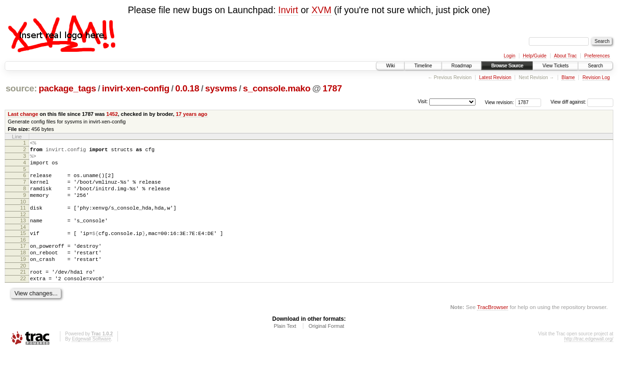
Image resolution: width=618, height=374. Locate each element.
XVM (321, 10)
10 (23, 213)
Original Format (326, 348)
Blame (568, 77)
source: (21, 88)
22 (23, 299)
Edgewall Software (91, 361)
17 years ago (192, 114)
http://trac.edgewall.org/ (588, 361)
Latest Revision (495, 77)
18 (23, 269)
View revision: (499, 102)
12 (23, 227)
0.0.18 (187, 88)
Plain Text (285, 348)
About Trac (565, 55)
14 (23, 241)
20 (23, 285)
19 (23, 277)
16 (23, 255)
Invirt (288, 10)
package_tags (67, 88)
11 (23, 219)
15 (23, 247)
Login (509, 55)
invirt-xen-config (135, 88)
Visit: (423, 101)
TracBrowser (492, 329)
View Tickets (555, 65)
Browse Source (507, 65)
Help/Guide (534, 55)
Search (595, 65)
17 (23, 261)
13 (23, 233)
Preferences (597, 55)
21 (23, 291)
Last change (23, 114)
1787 (332, 88)
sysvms (221, 88)
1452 (112, 114)
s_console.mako (276, 88)
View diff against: (582, 102)
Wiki (390, 65)
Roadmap (461, 65)
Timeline (423, 65)
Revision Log (596, 77)
